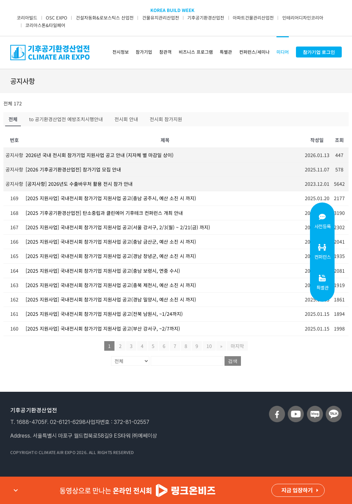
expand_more (16, 490)
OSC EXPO (56, 17)
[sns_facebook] (277, 408)
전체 (13, 119)
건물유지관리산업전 (160, 17)
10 (209, 346)
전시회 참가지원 (166, 119)
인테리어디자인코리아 (302, 17)
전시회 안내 (126, 119)
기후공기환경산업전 (205, 17)
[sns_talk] (334, 408)
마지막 (237, 346)
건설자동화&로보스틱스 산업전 (105, 17)
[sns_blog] (315, 408)
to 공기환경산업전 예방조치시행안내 (66, 119)
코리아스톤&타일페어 (45, 25)
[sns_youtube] (296, 408)
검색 (233, 361)
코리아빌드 (27, 17)
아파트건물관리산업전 (253, 17)
